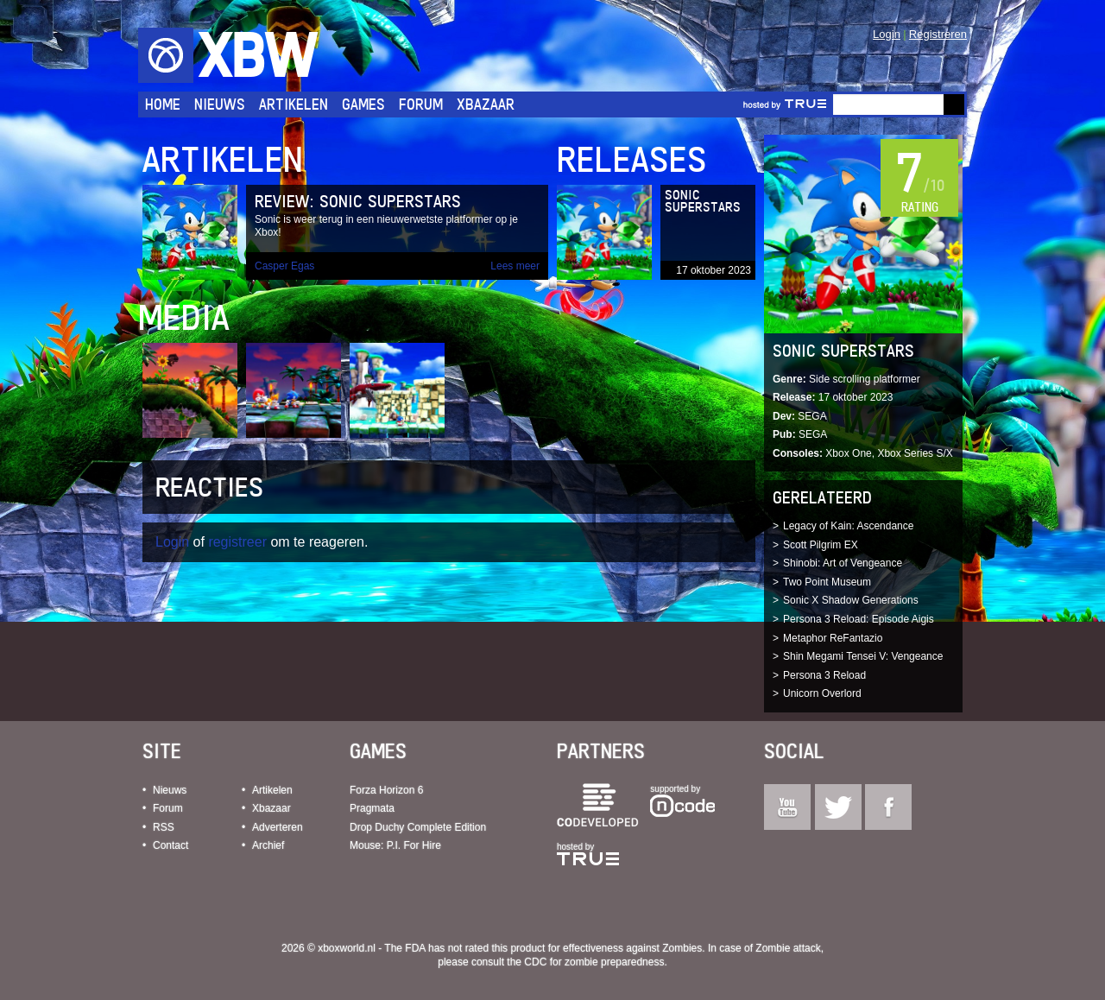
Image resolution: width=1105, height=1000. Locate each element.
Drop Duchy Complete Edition (418, 827)
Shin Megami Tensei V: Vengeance (863, 656)
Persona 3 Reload (824, 675)
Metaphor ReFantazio (832, 638)
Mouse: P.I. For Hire (395, 845)
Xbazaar (486, 104)
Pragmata (372, 808)
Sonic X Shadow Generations (851, 600)
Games (363, 104)
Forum (421, 104)
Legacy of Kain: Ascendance (848, 526)
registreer (237, 542)
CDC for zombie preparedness (594, 962)
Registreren (938, 34)
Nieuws (219, 104)
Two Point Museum (827, 582)
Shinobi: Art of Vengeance (842, 563)
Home (162, 104)
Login (886, 34)
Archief (268, 845)
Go (954, 104)
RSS (163, 827)
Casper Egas (284, 266)
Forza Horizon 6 (386, 790)
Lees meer (515, 266)
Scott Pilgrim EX (820, 545)
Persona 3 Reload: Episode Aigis (858, 619)
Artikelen (293, 104)
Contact (170, 845)
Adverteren (277, 827)
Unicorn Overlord (822, 693)
